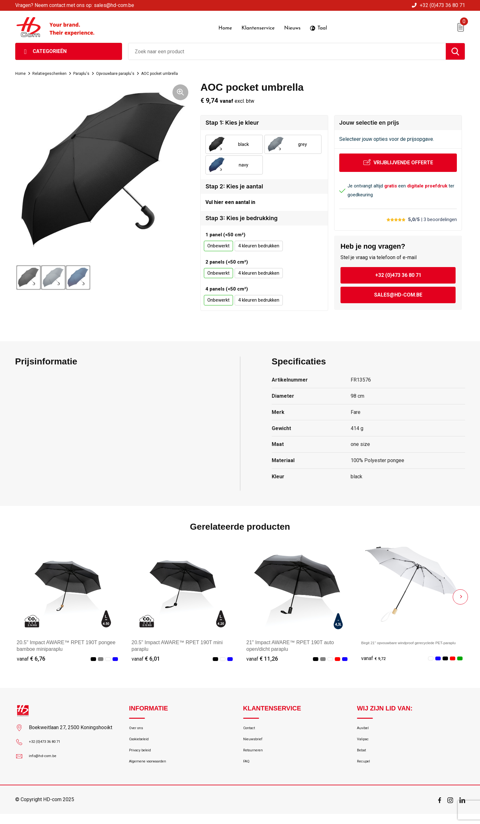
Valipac (364, 743)
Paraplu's (90, 71)
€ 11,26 (262, 658)
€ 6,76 (31, 658)
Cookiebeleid (142, 743)
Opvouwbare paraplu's (130, 71)
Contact (251, 729)
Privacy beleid (143, 757)
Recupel (365, 770)
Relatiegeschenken (54, 71)
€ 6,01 (146, 658)
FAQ (247, 770)
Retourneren (256, 757)
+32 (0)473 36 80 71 (442, 5)
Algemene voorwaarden (153, 770)
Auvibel (364, 729)
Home (21, 71)
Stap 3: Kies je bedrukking (241, 218)
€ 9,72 (375, 658)
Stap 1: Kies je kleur (232, 120)
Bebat (363, 757)
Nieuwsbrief (255, 743)
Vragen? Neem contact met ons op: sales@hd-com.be (74, 5)
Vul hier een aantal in (230, 201)
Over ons (138, 729)
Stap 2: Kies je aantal (234, 184)
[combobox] (287, 49)
